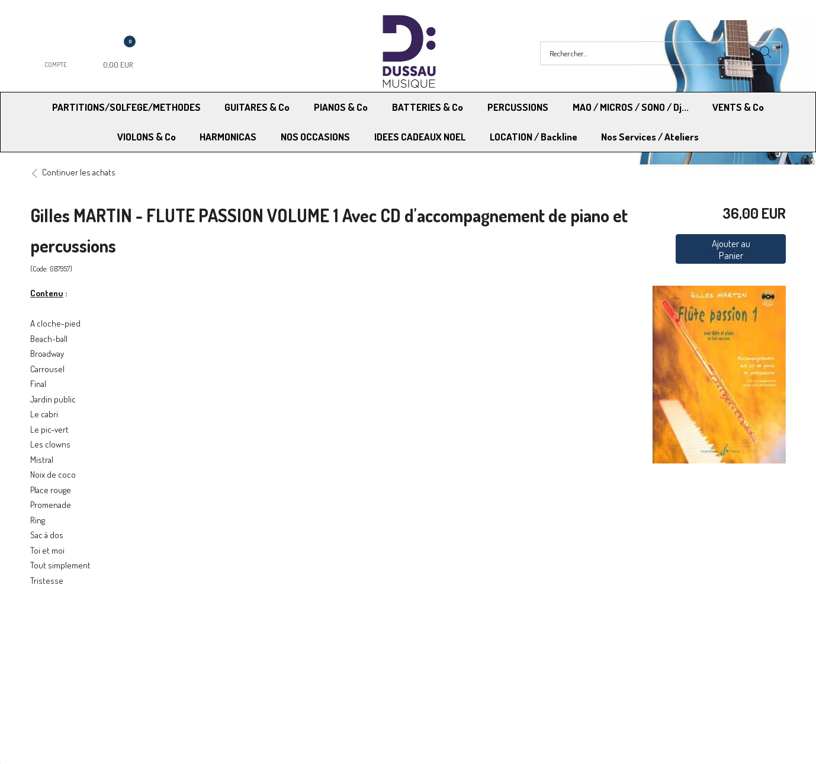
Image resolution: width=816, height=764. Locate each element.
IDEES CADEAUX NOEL (419, 136)
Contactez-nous (255, 656)
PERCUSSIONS (517, 107)
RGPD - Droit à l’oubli (76, 656)
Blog (603, 656)
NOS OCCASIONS (315, 136)
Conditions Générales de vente (466, 641)
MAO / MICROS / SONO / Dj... (631, 107)
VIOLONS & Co (146, 136)
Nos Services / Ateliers (650, 136)
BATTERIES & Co (427, 107)
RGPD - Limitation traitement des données (486, 656)
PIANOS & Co (341, 107)
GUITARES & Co (257, 107)
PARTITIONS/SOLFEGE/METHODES (126, 107)
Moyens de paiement (263, 641)
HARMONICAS (228, 136)
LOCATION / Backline (533, 136)
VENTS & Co (738, 107)
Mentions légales (626, 641)
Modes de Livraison (75, 641)
